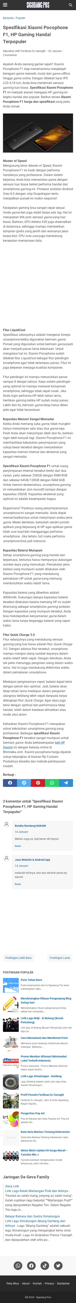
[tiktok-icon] (44, 1265)
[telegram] (66, 783)
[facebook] (10, 783)
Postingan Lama (60, 957)
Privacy (49, 1283)
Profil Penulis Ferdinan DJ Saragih (42, 1094)
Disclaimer (63, 1283)
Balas (18, 846)
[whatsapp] (52, 783)
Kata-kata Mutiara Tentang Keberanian (45, 1131)
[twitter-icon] (58, 1265)
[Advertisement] (38, 283)
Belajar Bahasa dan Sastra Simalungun (32, 1216)
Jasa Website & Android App (32, 859)
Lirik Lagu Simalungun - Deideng (41, 1076)
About (26, 1283)
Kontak (37, 1283)
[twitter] (24, 783)
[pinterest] (38, 783)
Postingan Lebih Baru (18, 957)
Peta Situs (13, 1283)
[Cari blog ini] (70, 5)
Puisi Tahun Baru (31, 979)
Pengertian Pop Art (33, 1113)
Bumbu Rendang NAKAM (30, 825)
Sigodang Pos (43, 1297)
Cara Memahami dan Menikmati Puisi (44, 1037)
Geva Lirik (12, 1186)
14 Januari (21, 831)
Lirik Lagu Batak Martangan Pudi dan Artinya (36, 1191)
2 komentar (10, 55)
